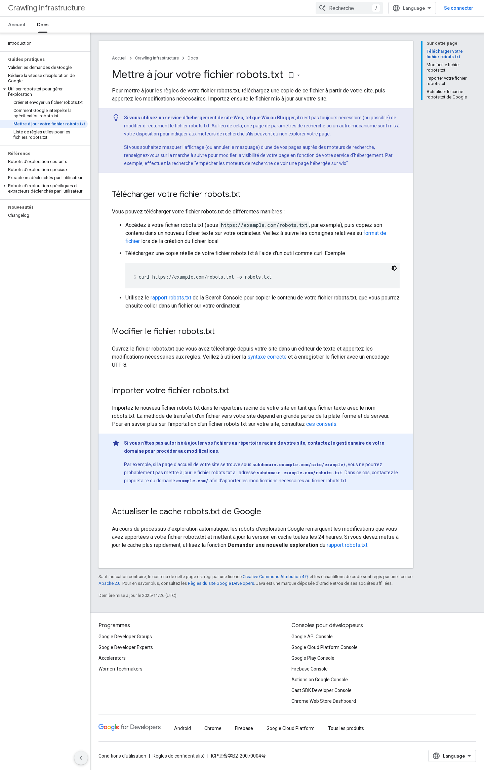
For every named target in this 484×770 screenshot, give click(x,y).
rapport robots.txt (171, 297)
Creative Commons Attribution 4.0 (275, 576)
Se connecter (458, 8)
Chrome (212, 728)
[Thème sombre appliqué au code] (394, 268)
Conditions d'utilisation (122, 756)
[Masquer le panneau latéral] (81, 758)
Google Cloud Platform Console (324, 647)
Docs (193, 57)
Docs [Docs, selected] (43, 25)
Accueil (16, 25)
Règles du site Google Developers (221, 583)
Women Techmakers (120, 669)
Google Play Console (312, 658)
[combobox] (349, 8)
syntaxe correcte (267, 357)
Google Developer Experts (125, 647)
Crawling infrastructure (46, 7)
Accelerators (112, 658)
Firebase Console (309, 669)
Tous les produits (346, 728)
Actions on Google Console (319, 679)
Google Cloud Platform (291, 728)
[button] (44, 91)
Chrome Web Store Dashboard (323, 701)
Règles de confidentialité (179, 756)
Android (182, 728)
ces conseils (321, 424)
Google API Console (312, 636)
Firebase (244, 728)
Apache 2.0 (109, 583)
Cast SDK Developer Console (321, 690)
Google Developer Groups (125, 636)
